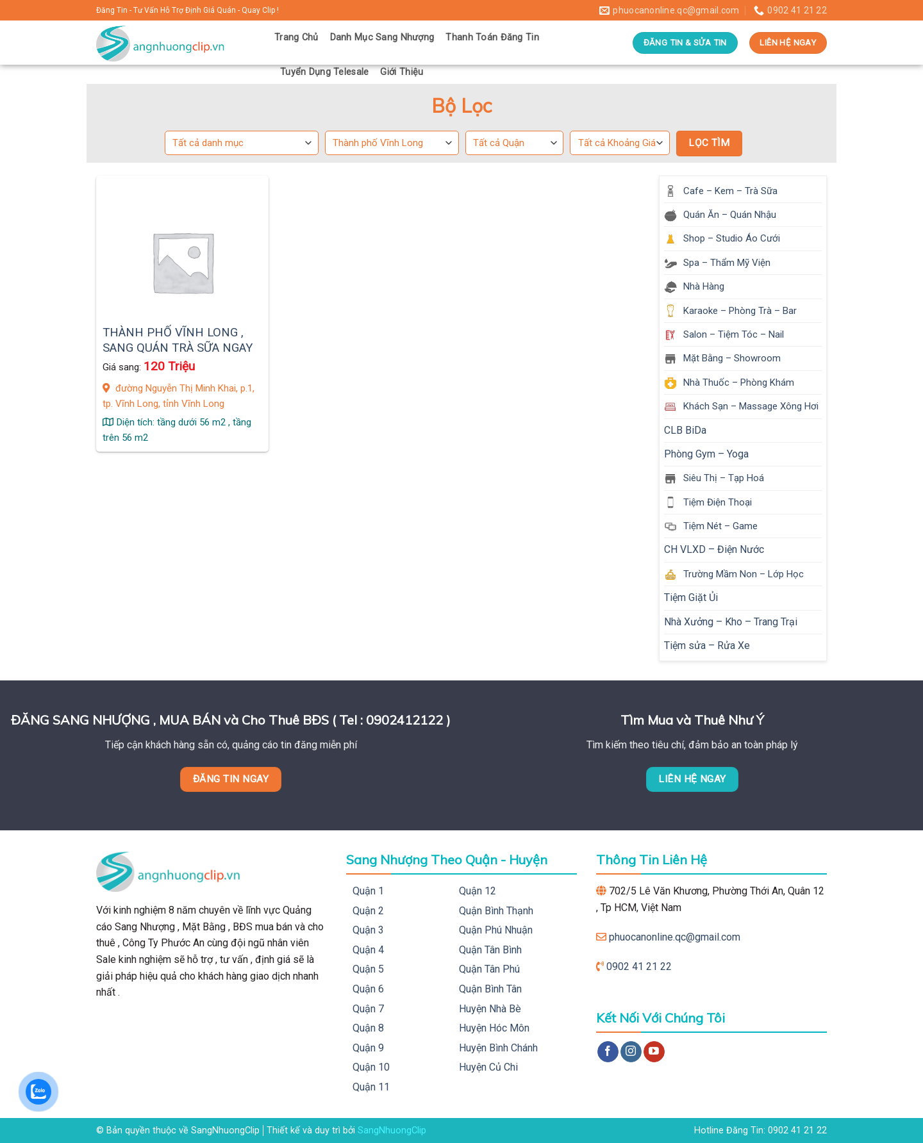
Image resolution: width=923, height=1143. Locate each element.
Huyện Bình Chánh (498, 1048)
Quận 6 (368, 989)
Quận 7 (368, 1009)
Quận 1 (368, 891)
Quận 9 (368, 1048)
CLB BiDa (685, 430)
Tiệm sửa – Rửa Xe (707, 645)
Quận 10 (371, 1067)
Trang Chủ (296, 37)
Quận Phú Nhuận (496, 930)
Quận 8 (368, 1028)
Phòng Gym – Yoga (706, 454)
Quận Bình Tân (490, 989)
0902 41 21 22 (639, 966)
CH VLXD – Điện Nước (714, 549)
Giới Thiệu (401, 72)
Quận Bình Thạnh (496, 911)
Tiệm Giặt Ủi (691, 597)
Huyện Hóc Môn (494, 1028)
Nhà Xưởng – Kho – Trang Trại (730, 622)
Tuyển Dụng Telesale (324, 72)
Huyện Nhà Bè (490, 1009)
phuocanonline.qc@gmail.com (674, 937)
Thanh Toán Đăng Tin (491, 37)
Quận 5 (368, 969)
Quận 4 (368, 950)
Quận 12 (477, 891)
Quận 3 (368, 930)
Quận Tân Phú (489, 969)
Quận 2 (368, 911)
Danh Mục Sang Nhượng (382, 37)
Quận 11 (371, 1087)
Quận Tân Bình (490, 950)
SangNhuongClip (392, 1130)
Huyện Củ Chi (488, 1067)
